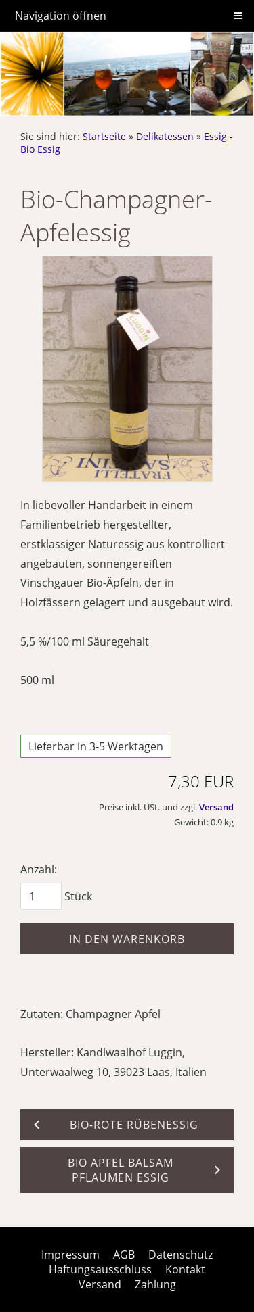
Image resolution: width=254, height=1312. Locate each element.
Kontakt (185, 1269)
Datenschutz (180, 1254)
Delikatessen (165, 136)
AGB (124, 1254)
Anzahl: (38, 869)
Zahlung (155, 1284)
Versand (216, 807)
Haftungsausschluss (100, 1269)
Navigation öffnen (60, 15)
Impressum (70, 1254)
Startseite (104, 136)
